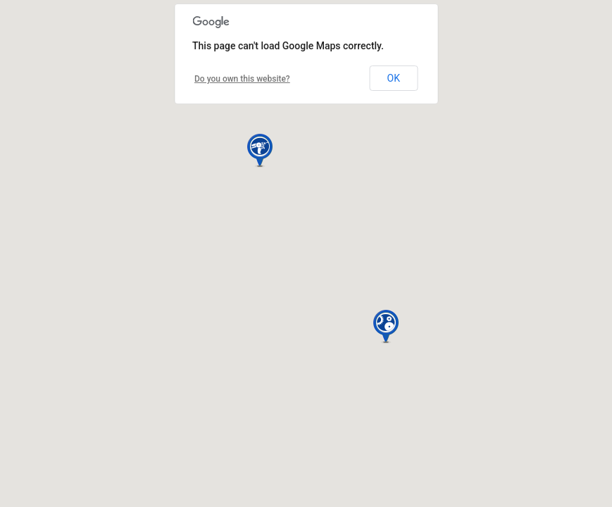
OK (393, 78)
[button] (260, 151)
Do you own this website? (242, 79)
